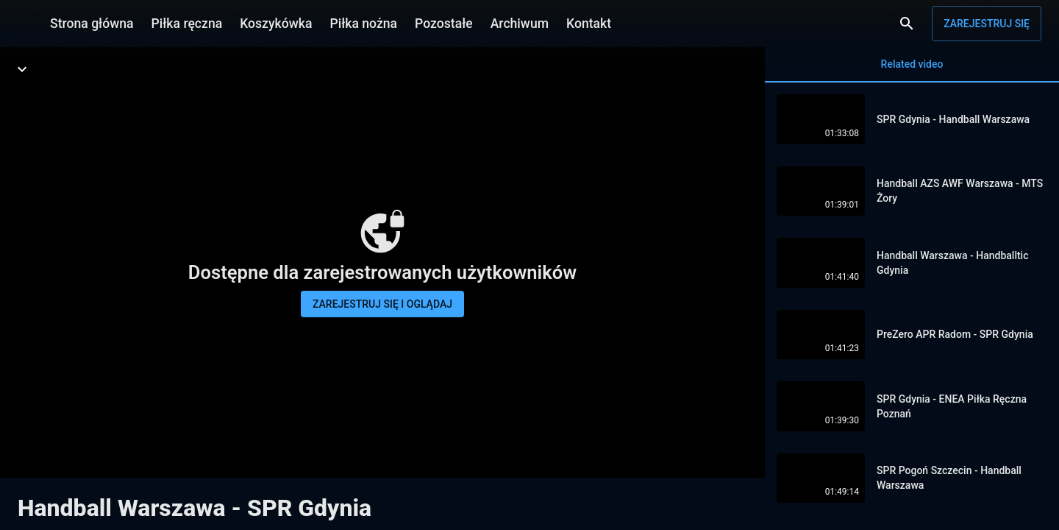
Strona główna (92, 23)
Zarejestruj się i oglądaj (382, 304)
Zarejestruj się (987, 23)
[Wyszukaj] (906, 23)
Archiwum (520, 23)
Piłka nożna (363, 23)
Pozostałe (444, 23)
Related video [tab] (912, 70)
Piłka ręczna (187, 23)
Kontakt (588, 23)
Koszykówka (276, 23)
